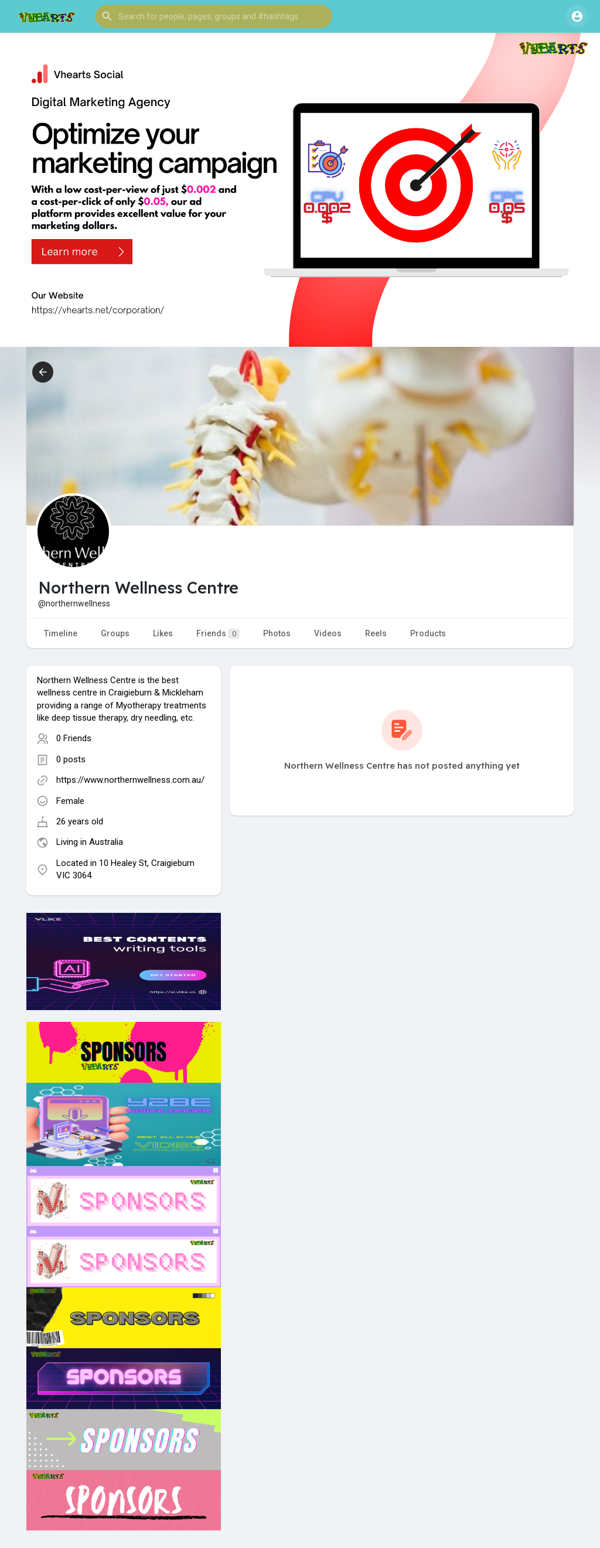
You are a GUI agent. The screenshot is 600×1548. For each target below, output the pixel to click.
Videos (328, 633)
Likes (163, 633)
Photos (277, 633)
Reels (376, 633)
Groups (115, 633)
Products (428, 633)
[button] (214, 16)
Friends (218, 634)
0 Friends (73, 738)
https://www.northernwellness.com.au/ (130, 780)
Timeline (60, 633)
